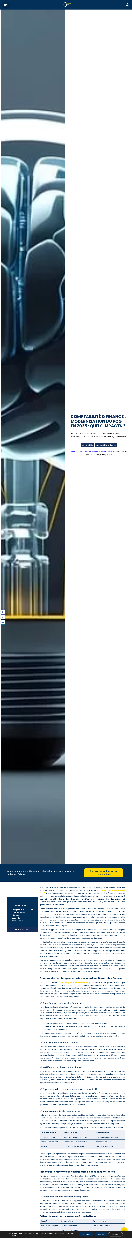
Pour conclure (18, 921)
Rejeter (101, 1234)
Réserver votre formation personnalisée (103, 873)
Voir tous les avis (21, 929)
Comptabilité (87, 445)
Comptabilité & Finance (106, 445)
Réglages (115, 1234)
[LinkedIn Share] (3, 622)
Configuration (14, 1235)
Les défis (16, 918)
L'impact (16, 915)
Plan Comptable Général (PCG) (74, 982)
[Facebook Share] (3, 612)
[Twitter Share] (3, 617)
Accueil (74, 451)
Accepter (86, 1234)
